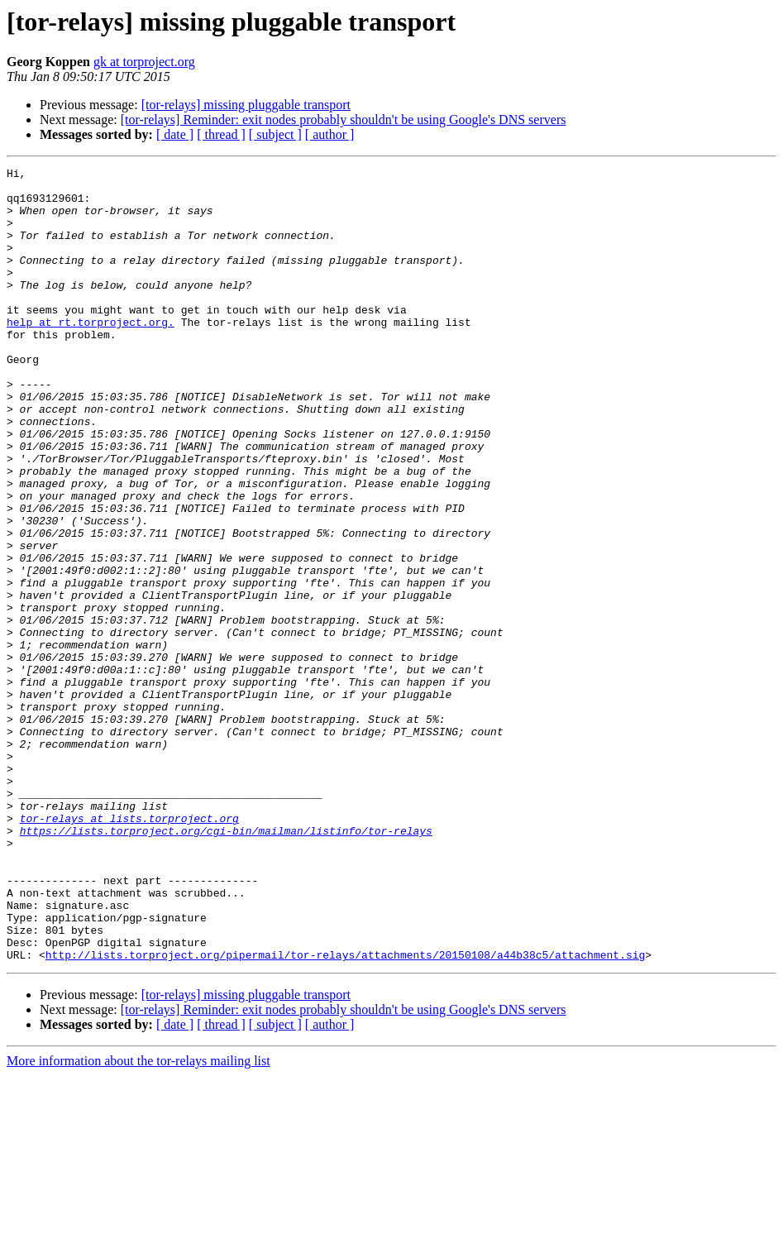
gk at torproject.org (144, 62)
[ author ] (330, 134)
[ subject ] (275, 134)
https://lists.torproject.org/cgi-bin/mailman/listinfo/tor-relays (226, 964)
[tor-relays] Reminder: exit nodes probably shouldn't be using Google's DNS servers (343, 119)
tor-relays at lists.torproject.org (129, 949)
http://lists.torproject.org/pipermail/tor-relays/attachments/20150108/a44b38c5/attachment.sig (345, 1113)
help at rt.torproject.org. (90, 354)
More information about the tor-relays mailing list (138, 1219)
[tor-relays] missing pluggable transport (246, 105)
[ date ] (174, 134)
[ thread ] (221, 134)
